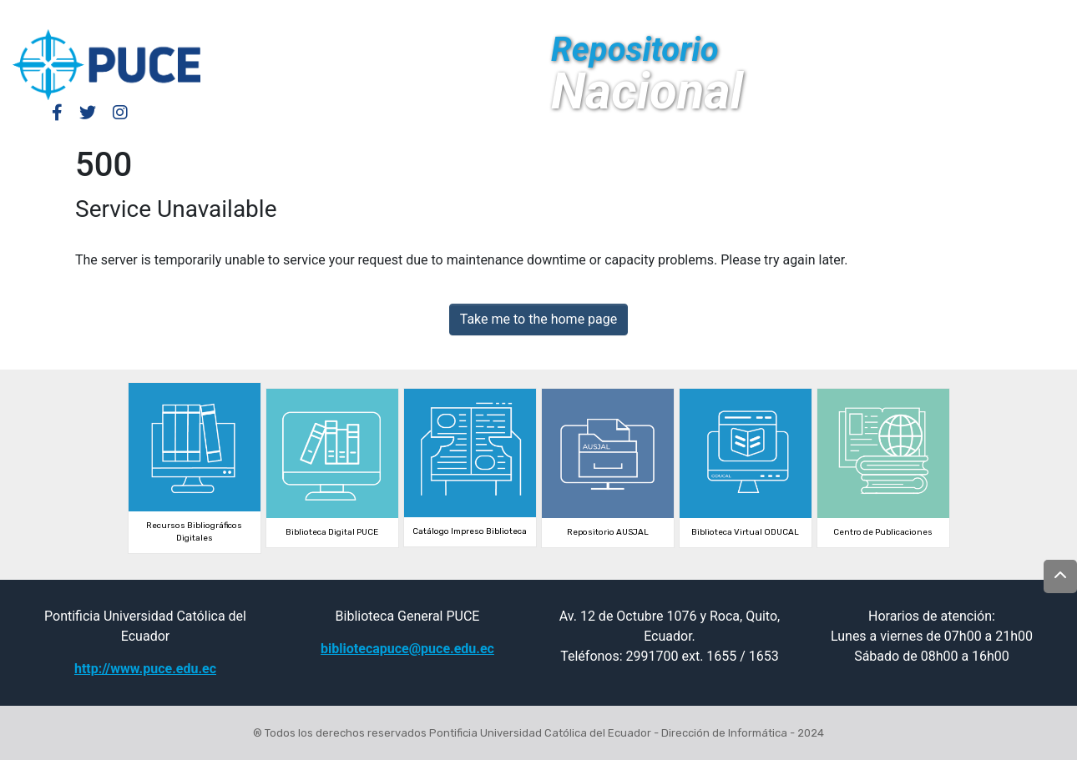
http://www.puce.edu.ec (145, 669)
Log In (839, 15)
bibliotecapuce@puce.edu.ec (407, 649)
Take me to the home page (539, 319)
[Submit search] (940, 15)
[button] (915, 15)
